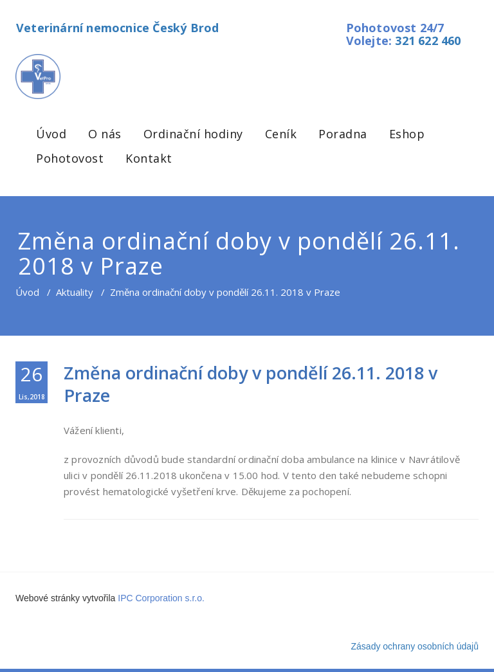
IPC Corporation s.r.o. (161, 598)
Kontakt (148, 158)
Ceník (281, 133)
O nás (105, 133)
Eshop (407, 133)
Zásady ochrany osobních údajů (415, 646)
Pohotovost (70, 158)
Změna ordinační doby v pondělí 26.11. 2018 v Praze (250, 384)
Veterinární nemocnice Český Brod (117, 27)
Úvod (51, 133)
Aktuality (74, 292)
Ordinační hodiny (193, 133)
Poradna (342, 133)
